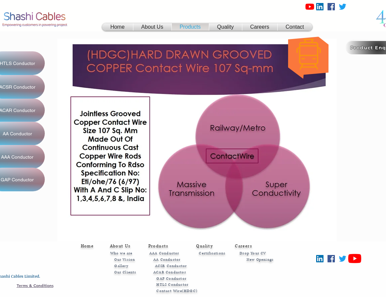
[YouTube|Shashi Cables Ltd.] (309, 6)
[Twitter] (342, 6)
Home (87, 246)
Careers (243, 246)
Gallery (122, 265)
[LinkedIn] (320, 6)
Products (159, 246)
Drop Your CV (252, 253)
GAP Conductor (171, 278)
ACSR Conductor (171, 265)
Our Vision (124, 259)
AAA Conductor (164, 253)
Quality (205, 246)
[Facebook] (331, 6)
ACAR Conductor (169, 272)
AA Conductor (169, 259)
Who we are (122, 253)
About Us (120, 246)
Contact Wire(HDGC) (177, 290)
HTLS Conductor (172, 284)
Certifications (213, 253)
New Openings (260, 259)
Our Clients (125, 272)
